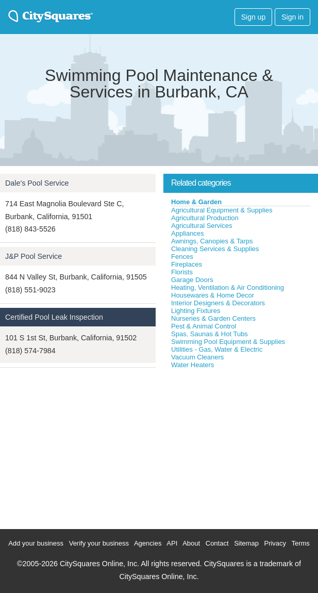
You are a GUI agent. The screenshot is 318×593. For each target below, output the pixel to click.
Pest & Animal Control (203, 326)
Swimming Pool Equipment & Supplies (228, 341)
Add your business (35, 543)
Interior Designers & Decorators (218, 303)
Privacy (275, 543)
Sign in (292, 17)
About (191, 543)
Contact (217, 543)
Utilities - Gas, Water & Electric (216, 349)
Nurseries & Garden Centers (213, 318)
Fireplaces (186, 264)
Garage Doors (192, 280)
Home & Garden (196, 202)
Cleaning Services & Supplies (215, 249)
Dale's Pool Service (37, 183)
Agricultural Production (205, 218)
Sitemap (246, 543)
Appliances (187, 233)
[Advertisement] (240, 446)
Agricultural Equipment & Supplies (222, 210)
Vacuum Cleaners (197, 357)
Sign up (253, 17)
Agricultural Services (201, 225)
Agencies (147, 543)
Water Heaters (192, 365)
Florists (182, 272)
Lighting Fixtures (195, 311)
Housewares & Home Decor (212, 295)
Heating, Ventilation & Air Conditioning (227, 287)
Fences (182, 256)
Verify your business (99, 543)
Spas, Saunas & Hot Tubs (209, 334)
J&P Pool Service (33, 256)
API (171, 543)
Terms (300, 543)
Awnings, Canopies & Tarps (212, 241)
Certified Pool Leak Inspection (54, 317)
